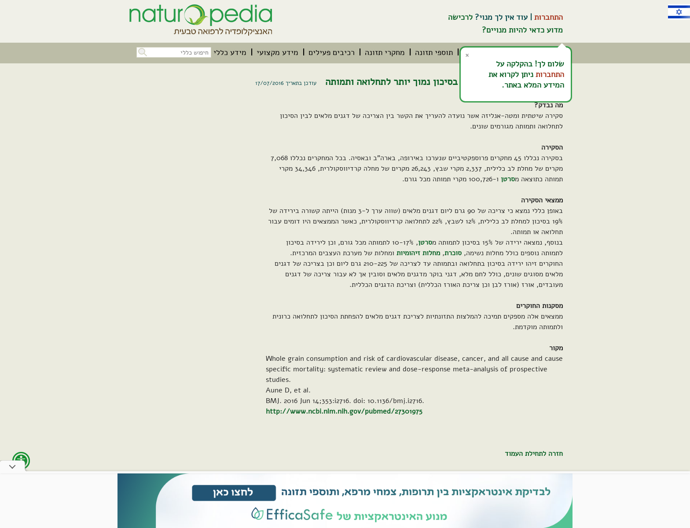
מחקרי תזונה (385, 52)
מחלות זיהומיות (418, 253)
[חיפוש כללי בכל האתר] (173, 52)
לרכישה (460, 17)
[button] (141, 51)
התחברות (548, 17)
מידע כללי (229, 52)
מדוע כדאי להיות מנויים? (522, 30)
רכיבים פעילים (331, 52)
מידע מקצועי (277, 52)
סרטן (508, 179)
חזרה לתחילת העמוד (534, 453)
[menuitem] (434, 52)
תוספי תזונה (434, 52)
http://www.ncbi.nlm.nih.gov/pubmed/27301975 (344, 411)
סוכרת (453, 253)
